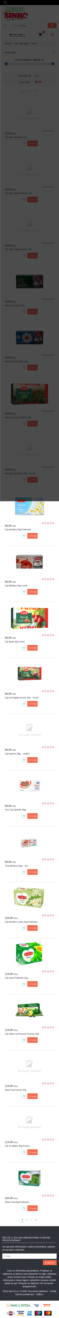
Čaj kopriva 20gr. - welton (17, 753)
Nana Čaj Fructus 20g (15, 1090)
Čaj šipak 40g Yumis (15, 641)
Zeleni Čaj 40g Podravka (17, 1202)
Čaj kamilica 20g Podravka (18, 529)
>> (36, 1219)
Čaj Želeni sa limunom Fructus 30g (22, 1034)
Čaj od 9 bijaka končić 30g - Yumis (21, 697)
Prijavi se (49, 1262)
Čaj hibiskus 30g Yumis (16, 585)
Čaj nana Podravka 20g (16, 978)
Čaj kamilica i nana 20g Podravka (21, 922)
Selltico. (40, 1294)
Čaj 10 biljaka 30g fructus (17, 1146)
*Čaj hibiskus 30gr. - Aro (16, 866)
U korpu (32, 536)
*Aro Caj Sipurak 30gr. (16, 809)
